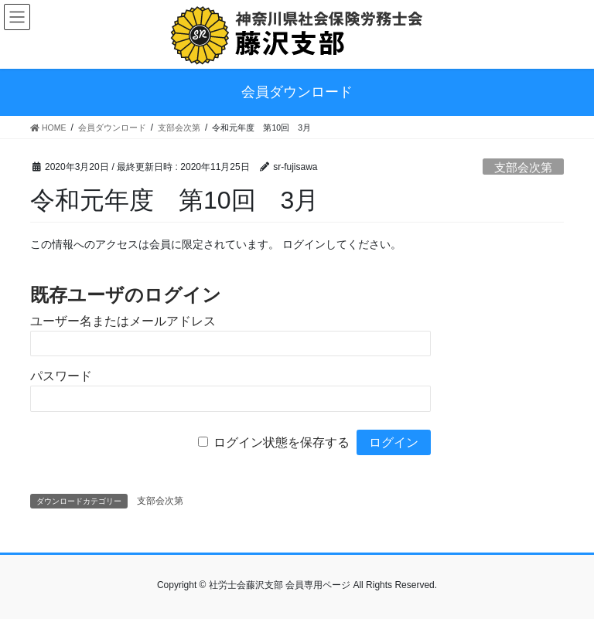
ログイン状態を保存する (281, 442)
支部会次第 (523, 167)
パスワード (61, 376)
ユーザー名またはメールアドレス (123, 321)
